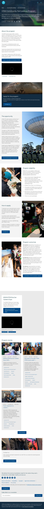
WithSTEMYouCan (6, 371)
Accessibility (14, 480)
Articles (13, 425)
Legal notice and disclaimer (29, 480)
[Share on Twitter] (14, 21)
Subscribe (38, 495)
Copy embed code (12, 76)
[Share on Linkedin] (17, 21)
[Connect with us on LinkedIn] (7, 478)
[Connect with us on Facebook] (2, 478)
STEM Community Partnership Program (10, 369)
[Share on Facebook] (12, 21)
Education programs (21, 7)
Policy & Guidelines (5, 482)
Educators (12, 371)
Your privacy (13, 482)
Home (3, 7)
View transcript (4, 76)
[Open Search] (41, 2)
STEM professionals (6, 373)
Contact (3, 21)
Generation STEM (6, 367)
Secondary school (27, 385)
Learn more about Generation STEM (11, 60)
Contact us (7, 104)
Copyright (21, 480)
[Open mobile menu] (37, 2)
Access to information (6, 480)
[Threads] (12, 478)
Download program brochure (10, 157)
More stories (22, 432)
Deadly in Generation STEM (29, 376)
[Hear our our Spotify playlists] (10, 478)
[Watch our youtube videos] (15, 478)
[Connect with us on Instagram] (5, 478)
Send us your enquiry (10, 460)
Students (12, 373)
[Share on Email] (19, 21)
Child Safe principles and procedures (34, 484)
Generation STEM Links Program (30, 378)
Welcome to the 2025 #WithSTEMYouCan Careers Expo (11, 310)
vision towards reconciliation (28, 506)
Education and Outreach (11, 7)
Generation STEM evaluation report (32, 275)
